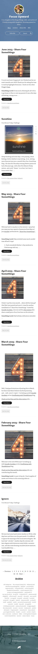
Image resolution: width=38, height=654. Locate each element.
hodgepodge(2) (31, 606)
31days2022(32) (19, 588)
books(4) (32, 598)
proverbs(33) (29, 586)
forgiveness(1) (14, 610)
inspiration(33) (9, 588)
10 (30, 571)
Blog (9, 28)
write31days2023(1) (10, 616)
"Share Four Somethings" (27, 231)
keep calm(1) (31, 610)
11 (33, 571)
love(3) (34, 602)
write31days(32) (29, 588)
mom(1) (15, 608)
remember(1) (23, 610)
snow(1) (19, 616)
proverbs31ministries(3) (24, 602)
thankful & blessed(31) (13, 590)
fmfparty (20, 178)
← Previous (7, 571)
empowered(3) (25, 600)
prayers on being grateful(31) (15, 592)
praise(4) (19, 598)
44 (14, 573)
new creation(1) (7, 614)
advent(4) (25, 598)
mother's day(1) (31, 612)
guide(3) (9, 602)
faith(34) (23, 586)
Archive (15, 28)
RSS (29, 28)
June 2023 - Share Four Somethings (14, 51)
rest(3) (15, 602)
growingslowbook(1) (9, 612)
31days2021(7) (23, 594)
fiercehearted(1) (7, 608)
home (32, 616)
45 (17, 573)
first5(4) (7, 598)
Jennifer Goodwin (7, 310)
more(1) (21, 608)
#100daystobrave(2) (8, 606)
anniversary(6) (32, 594)
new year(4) (33, 596)
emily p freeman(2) (21, 606)
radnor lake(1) (26, 616)
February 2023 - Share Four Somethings (16, 424)
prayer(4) (5, 600)
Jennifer (6, 231)
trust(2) (16, 604)
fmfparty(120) (31, 584)
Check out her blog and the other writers (14, 399)
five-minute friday (12, 178)
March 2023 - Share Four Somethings (15, 343)
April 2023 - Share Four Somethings (14, 272)
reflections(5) (13, 596)
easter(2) (10, 604)
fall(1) (20, 614)
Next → (22, 573)
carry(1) (23, 612)
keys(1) (18, 612)
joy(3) (4, 602)
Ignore (5, 498)
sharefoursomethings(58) (12, 586)
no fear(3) (33, 600)
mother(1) (15, 614)
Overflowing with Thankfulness (22, 395)
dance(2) (21, 604)
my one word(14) (7, 594)
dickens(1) (6, 610)
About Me (23, 28)
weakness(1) (27, 608)
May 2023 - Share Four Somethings (14, 195)
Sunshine (7, 119)
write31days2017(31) (26, 590)
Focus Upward (21, 641)
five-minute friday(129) (19, 584)
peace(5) (20, 596)
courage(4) (13, 598)
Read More (7, 99)
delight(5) (5, 596)
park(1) (34, 608)
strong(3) (12, 600)
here (8, 87)
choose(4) (26, 596)
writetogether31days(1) (29, 614)
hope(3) (18, 600)
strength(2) (28, 604)
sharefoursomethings (13, 103)
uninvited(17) (28, 592)
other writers (27, 310)
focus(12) (15, 594)
